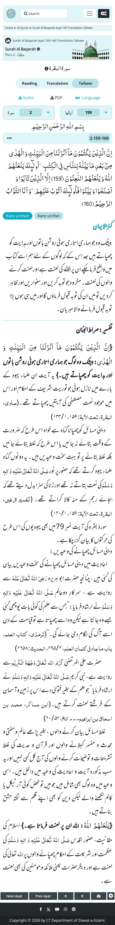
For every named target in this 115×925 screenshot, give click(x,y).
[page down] (82, 896)
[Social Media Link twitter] (49, 909)
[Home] (11, 13)
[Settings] (104, 13)
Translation (57, 83)
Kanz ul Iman (17, 215)
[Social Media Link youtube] (57, 909)
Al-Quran (22, 28)
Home (9, 28)
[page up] (66, 896)
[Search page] (44, 13)
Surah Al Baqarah (22, 49)
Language (88, 97)
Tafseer (85, 83)
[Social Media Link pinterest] (74, 909)
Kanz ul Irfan (49, 215)
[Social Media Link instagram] (66, 909)
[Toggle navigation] (89, 13)
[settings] (111, 896)
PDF (56, 97)
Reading (29, 83)
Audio (26, 97)
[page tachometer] (99, 896)
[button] (9, 138)
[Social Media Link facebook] (41, 909)
